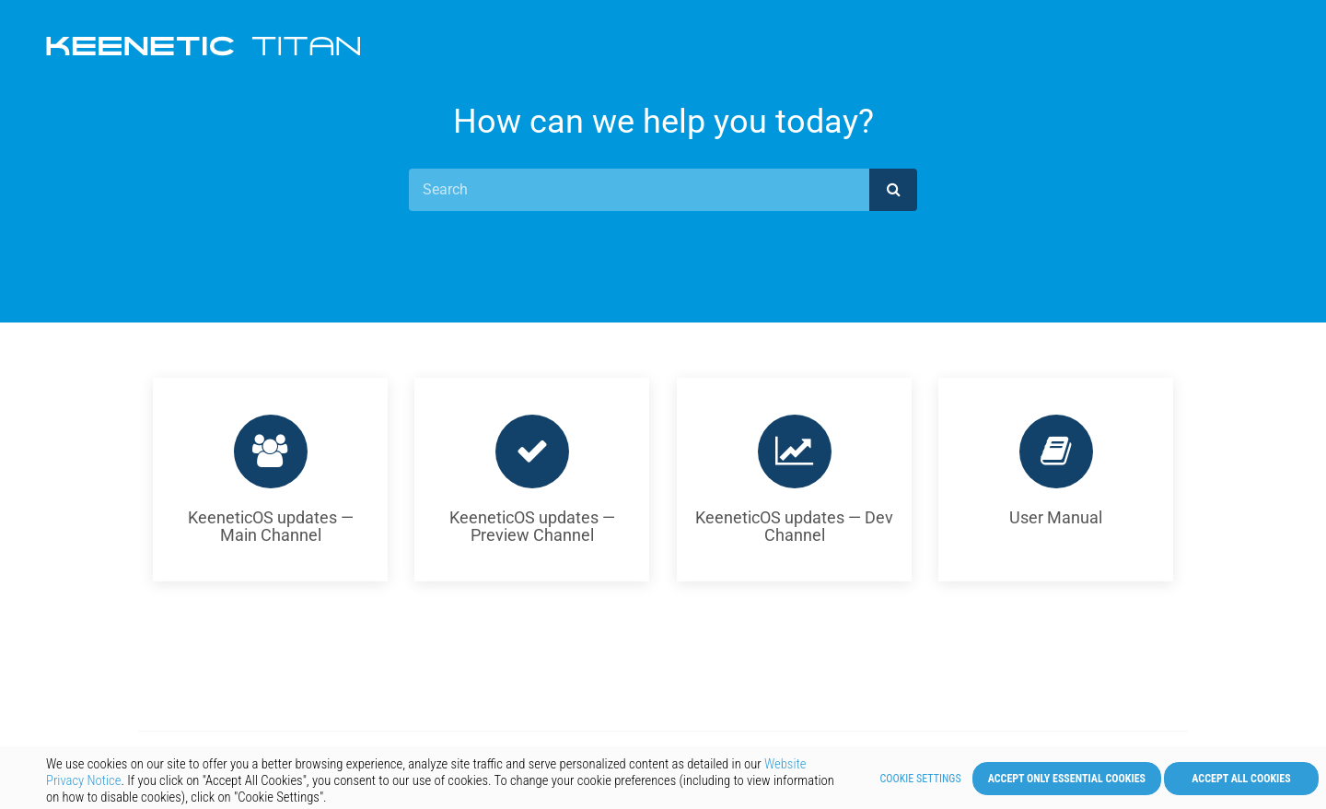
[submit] (893, 190)
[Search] (639, 190)
